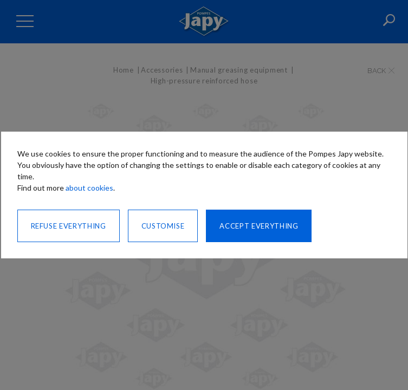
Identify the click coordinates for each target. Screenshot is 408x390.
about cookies (89, 187)
